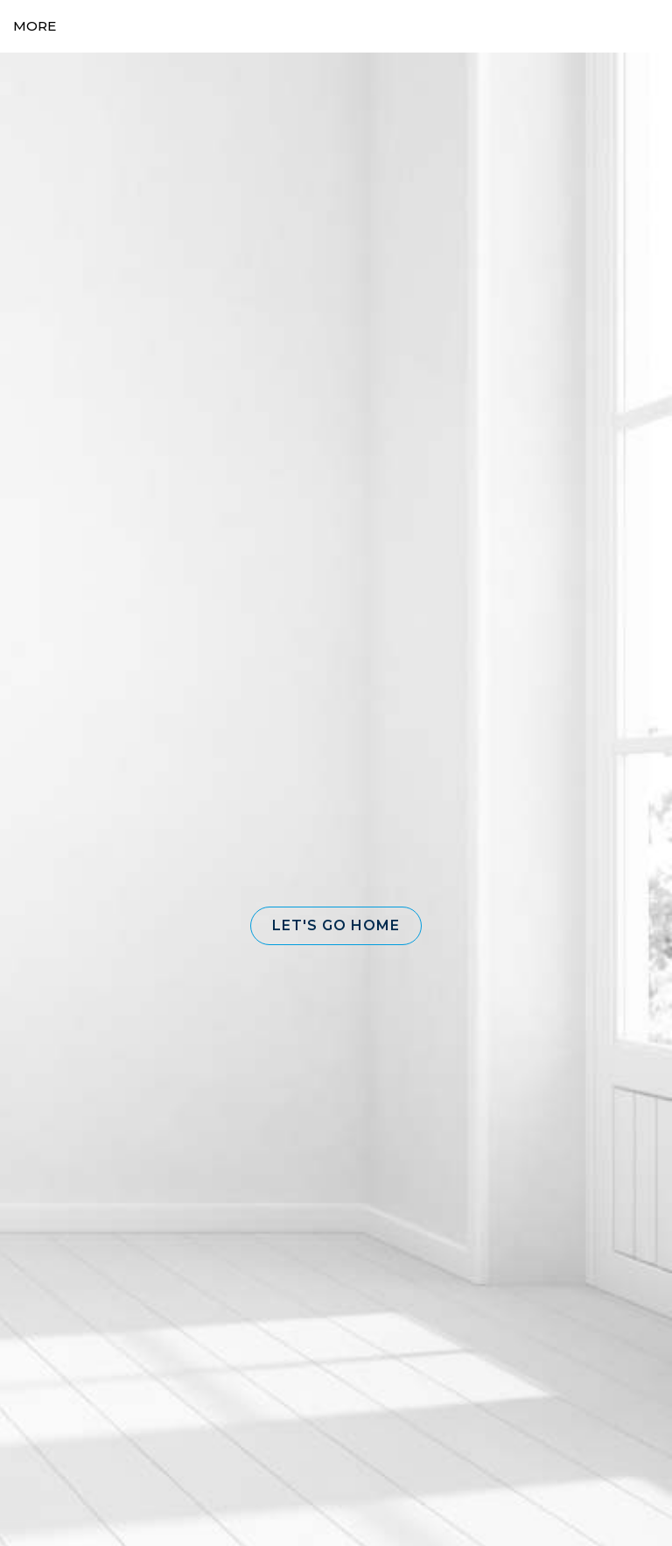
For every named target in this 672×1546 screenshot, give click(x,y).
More (34, 26)
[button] (336, 926)
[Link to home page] (336, 26)
